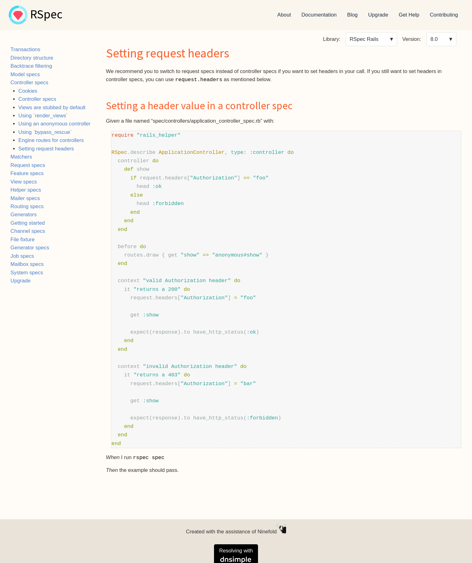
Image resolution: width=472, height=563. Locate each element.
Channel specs (28, 231)
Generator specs (30, 248)
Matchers (21, 157)
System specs (27, 273)
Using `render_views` (43, 116)
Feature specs (27, 173)
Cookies (27, 91)
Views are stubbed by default (51, 107)
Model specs (25, 74)
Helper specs (26, 190)
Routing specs (27, 206)
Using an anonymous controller (54, 124)
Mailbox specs (27, 264)
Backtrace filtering (31, 66)
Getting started (28, 223)
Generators (24, 215)
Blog (352, 15)
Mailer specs (25, 198)
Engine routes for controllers (51, 140)
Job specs (22, 256)
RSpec (46, 15)
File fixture (23, 239)
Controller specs (29, 83)
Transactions (25, 49)
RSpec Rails (364, 39)
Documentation (319, 15)
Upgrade (378, 15)
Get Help (409, 15)
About (284, 15)
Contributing (444, 15)
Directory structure (32, 58)
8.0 (434, 39)
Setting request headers (46, 149)
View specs (24, 182)
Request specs (28, 165)
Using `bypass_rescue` (45, 132)
